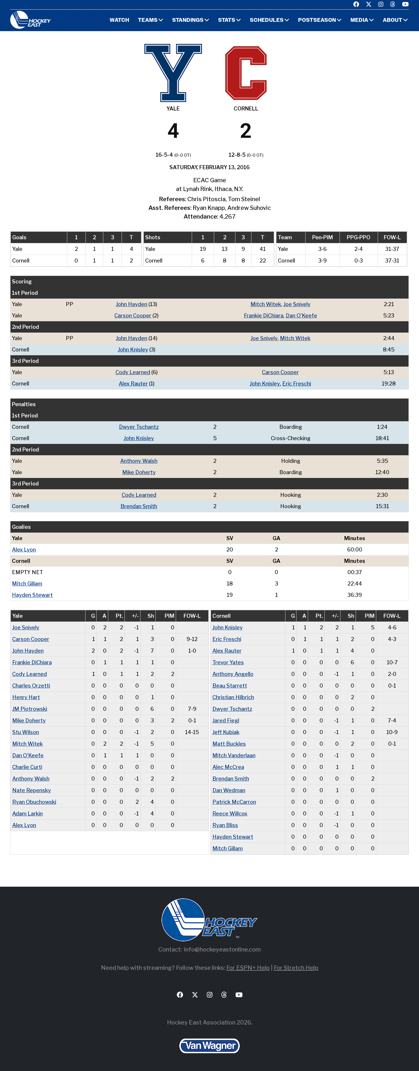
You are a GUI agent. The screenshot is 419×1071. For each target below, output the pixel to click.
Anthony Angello (232, 674)
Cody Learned (133, 372)
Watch (119, 20)
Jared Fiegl (225, 720)
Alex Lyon (24, 550)
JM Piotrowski (29, 709)
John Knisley (133, 350)
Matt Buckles (229, 744)
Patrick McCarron (234, 802)
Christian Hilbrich (233, 697)
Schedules (267, 20)
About (392, 20)
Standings (188, 20)
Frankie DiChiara (263, 316)
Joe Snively (296, 304)
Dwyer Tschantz (139, 427)
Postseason (317, 20)
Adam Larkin (27, 814)
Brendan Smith (138, 506)
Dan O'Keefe (301, 316)
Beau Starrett (229, 686)
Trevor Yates (228, 662)
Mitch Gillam (27, 584)
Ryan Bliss (225, 825)
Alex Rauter (133, 384)
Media (359, 20)
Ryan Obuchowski (34, 802)
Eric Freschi (296, 384)
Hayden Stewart (32, 595)
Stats (226, 20)
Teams (148, 20)
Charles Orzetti (31, 686)
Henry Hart (26, 697)
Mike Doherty (139, 472)
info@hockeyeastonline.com (222, 949)
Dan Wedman (228, 790)
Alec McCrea (228, 767)
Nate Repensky (31, 790)
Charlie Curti (27, 767)
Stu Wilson (25, 732)
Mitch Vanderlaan (233, 755)
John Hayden (131, 304)
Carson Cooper (132, 316)
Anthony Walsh (138, 461)
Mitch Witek (266, 304)
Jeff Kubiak (225, 732)
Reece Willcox (229, 814)
